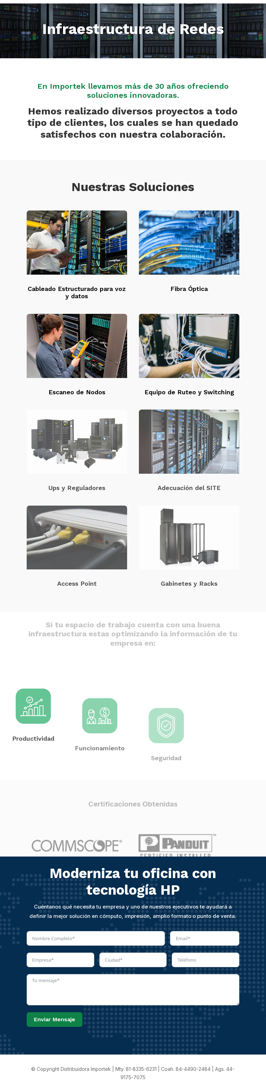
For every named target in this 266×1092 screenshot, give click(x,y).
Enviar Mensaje (54, 1019)
